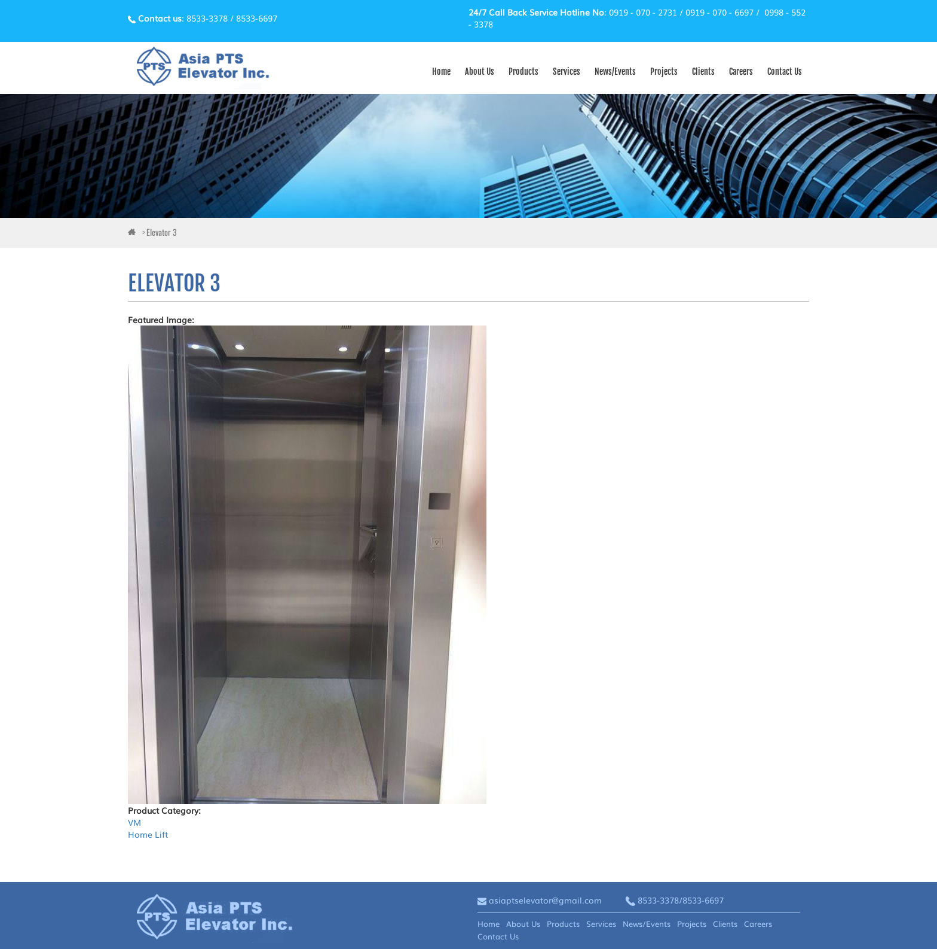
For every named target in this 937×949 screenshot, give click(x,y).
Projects (664, 71)
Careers (741, 71)
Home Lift (148, 834)
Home (441, 71)
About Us (479, 71)
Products (523, 71)
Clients (703, 71)
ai (134, 233)
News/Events (615, 71)
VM (134, 822)
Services (566, 71)
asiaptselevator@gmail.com (545, 900)
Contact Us (784, 71)
